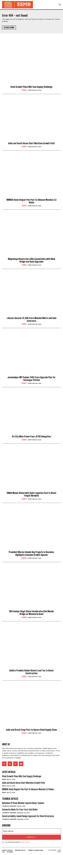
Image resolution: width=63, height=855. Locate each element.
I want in (31, 837)
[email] (31, 831)
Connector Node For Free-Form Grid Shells (19, 809)
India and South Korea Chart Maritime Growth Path (31, 143)
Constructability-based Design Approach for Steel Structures (28, 816)
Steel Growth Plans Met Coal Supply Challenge (31, 86)
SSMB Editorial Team (34, 90)
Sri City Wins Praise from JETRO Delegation (31, 436)
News (24, 90)
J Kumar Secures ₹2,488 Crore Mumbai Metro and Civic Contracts (31, 319)
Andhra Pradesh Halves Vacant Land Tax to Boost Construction (31, 672)
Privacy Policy (25, 842)
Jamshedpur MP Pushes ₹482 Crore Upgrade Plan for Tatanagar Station (31, 378)
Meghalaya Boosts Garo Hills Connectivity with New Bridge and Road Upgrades (31, 260)
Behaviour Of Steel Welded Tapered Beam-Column (23, 803)
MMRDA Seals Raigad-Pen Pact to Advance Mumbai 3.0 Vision (31, 201)
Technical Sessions (9, 806)
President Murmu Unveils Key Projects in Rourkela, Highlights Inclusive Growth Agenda (31, 553)
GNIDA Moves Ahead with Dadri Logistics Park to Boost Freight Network (31, 494)
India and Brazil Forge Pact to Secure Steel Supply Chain (31, 729)
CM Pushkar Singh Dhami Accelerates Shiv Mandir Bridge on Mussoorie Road (31, 612)
